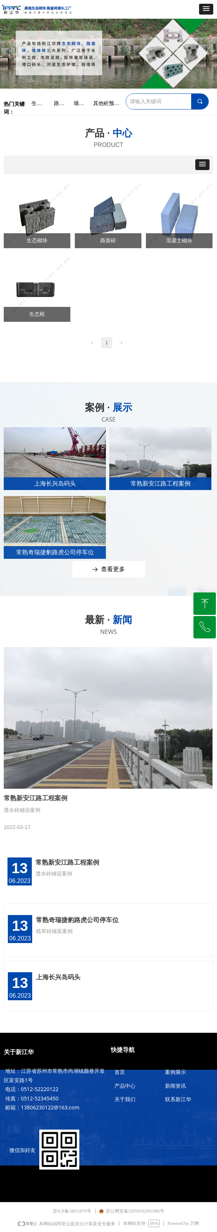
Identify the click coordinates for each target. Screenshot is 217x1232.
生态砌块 (37, 240)
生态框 (37, 314)
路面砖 (108, 240)
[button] (206, 9)
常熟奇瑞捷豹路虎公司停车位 (77, 920)
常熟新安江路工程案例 (67, 862)
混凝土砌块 (179, 240)
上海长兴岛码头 (58, 977)
